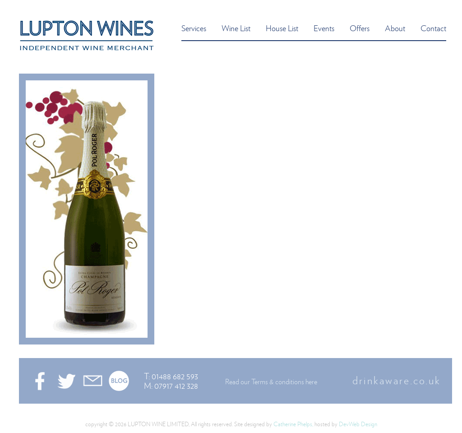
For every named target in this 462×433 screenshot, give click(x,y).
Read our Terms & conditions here (271, 381)
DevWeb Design (358, 424)
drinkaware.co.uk (396, 379)
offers (360, 27)
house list (282, 27)
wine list (236, 27)
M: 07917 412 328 (171, 385)
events (324, 27)
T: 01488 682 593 (171, 376)
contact (433, 27)
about (395, 27)
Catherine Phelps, (293, 424)
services (193, 27)
